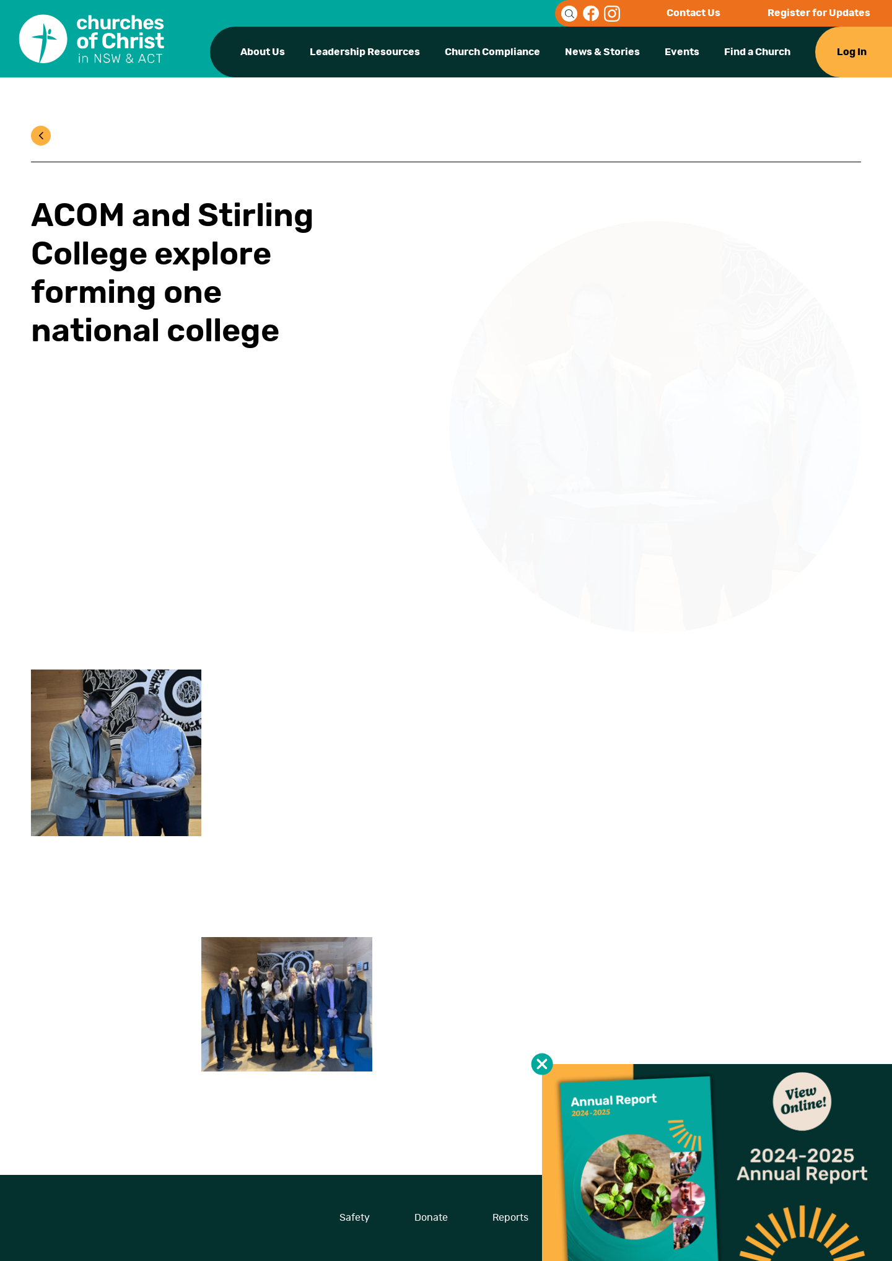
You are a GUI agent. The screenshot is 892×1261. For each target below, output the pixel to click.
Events (682, 52)
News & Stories (602, 52)
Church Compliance (492, 52)
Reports (510, 1218)
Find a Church (757, 52)
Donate (431, 1218)
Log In (852, 52)
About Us (262, 52)
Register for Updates (818, 13)
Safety (354, 1218)
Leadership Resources (365, 52)
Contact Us (693, 13)
